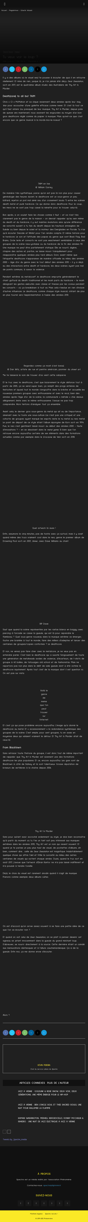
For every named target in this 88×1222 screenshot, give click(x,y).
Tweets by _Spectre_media (15, 1139)
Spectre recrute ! (51, 1214)
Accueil (4, 10)
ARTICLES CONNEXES (32, 1083)
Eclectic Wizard (26, 10)
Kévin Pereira (44, 1065)
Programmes (13, 10)
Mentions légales (36, 1214)
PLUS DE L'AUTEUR (58, 1083)
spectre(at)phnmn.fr (52, 1185)
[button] (84, 4)
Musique (17, 52)
